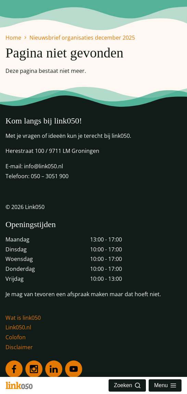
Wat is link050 (23, 317)
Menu (165, 385)
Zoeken (127, 385)
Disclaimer (19, 347)
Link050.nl (18, 327)
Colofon (15, 337)
